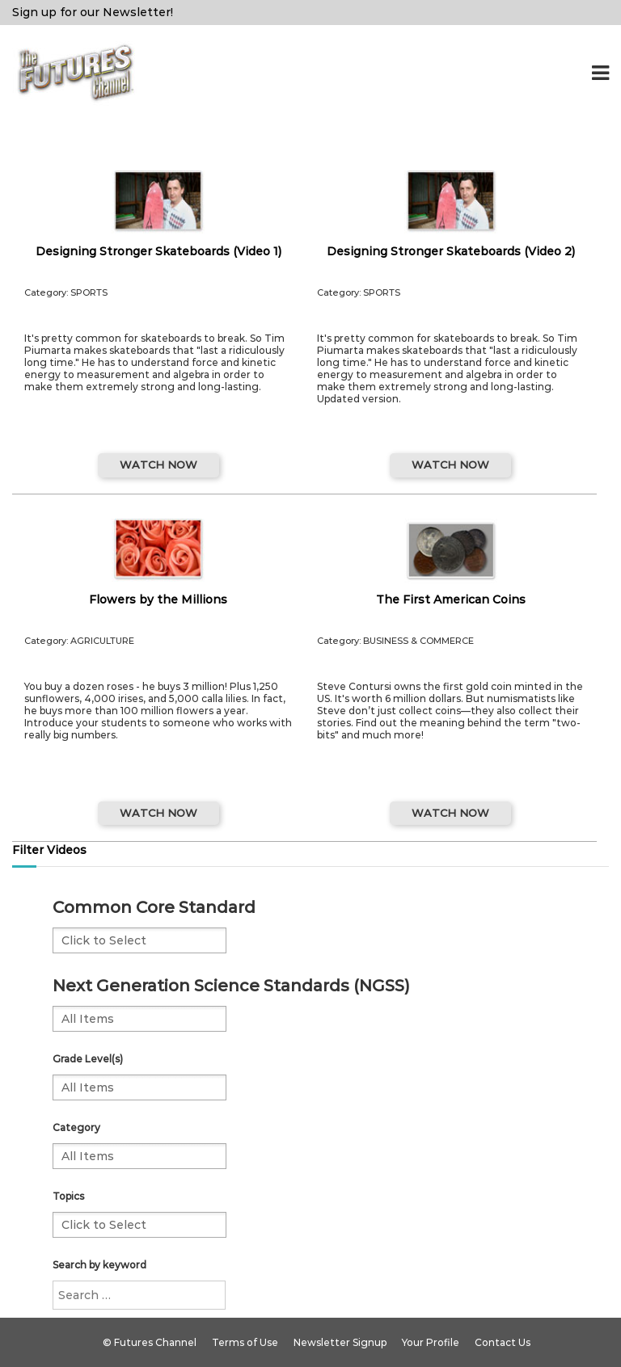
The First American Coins (451, 599)
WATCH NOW (158, 464)
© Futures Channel (149, 1342)
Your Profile (430, 1342)
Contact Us (502, 1342)
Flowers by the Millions (158, 599)
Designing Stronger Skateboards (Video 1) (158, 251)
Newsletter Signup (340, 1342)
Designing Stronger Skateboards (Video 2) (451, 251)
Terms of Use (245, 1342)
